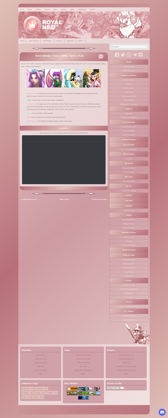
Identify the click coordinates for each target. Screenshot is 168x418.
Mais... (40, 374)
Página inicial (64, 199)
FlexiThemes (77, 411)
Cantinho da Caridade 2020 (126, 370)
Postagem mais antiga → (100, 199)
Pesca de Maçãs (129, 100)
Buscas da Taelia (129, 237)
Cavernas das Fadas (129, 268)
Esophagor (128, 84)
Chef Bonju (128, 293)
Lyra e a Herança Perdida (129, 149)
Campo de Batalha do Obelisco (129, 306)
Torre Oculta (129, 276)
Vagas (55, 9)
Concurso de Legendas (129, 191)
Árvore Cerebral (129, 80)
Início (22, 9)
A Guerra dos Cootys (128, 127)
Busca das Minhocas (128, 220)
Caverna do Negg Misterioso (129, 289)
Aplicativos (26, 388)
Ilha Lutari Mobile (129, 181)
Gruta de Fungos (129, 172)
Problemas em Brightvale (129, 117)
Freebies (50, 393)
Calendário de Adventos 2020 (126, 366)
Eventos (71, 40)
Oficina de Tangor (129, 224)
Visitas (72, 9)
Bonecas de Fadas (128, 260)
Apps (82, 40)
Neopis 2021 (126, 362)
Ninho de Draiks (129, 210)
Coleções (25, 393)
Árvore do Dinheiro (129, 135)
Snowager (129, 241)
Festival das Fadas (68, 64)
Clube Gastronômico (128, 168)
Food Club (40, 366)
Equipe (29, 9)
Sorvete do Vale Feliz (128, 245)
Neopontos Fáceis (40, 359)
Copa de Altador (129, 67)
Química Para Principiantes (83, 370)
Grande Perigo (128, 92)
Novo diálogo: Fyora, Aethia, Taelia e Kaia (59, 55)
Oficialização (82, 9)
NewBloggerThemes (94, 411)
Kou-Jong (129, 297)
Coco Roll (128, 159)
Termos (92, 9)
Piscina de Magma (129, 228)
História (38, 9)
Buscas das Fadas (128, 264)
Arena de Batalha (128, 131)
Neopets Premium (129, 320)
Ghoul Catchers (129, 88)
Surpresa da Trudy (40, 362)
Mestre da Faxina (128, 71)
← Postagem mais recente (27, 199)
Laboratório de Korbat (129, 96)
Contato (46, 9)
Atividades (48, 40)
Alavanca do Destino (128, 316)
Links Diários (33, 41)
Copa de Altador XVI (126, 355)
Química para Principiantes (128, 104)
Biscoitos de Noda (129, 285)
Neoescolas (128, 113)
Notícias (35, 397)
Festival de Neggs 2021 (126, 359)
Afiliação (63, 9)
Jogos (60, 40)
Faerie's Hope (128, 272)
